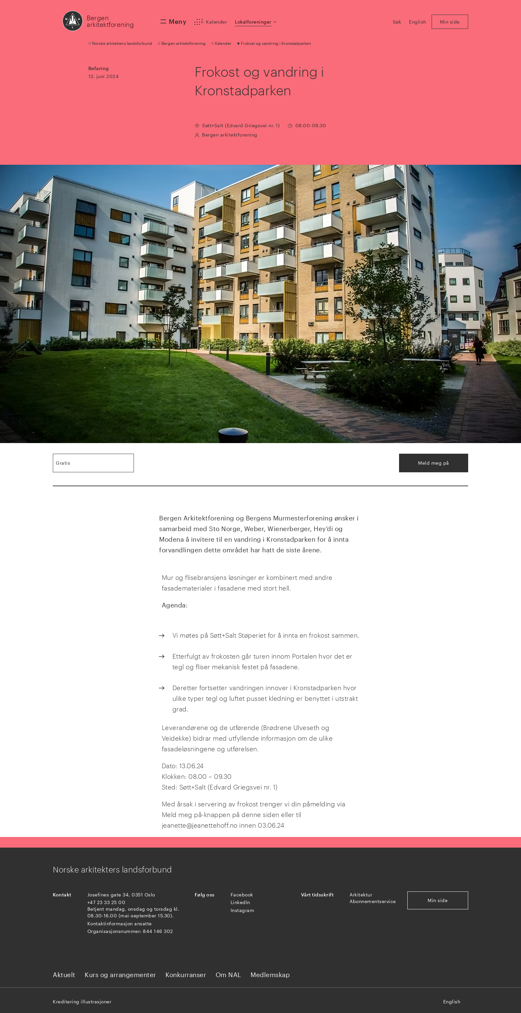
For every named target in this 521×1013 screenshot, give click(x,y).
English (452, 1001)
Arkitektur (361, 894)
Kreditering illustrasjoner (82, 1001)
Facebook (242, 894)
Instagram (243, 910)
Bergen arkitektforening (110, 21)
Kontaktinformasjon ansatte (119, 923)
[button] (256, 22)
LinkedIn (240, 902)
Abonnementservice (373, 901)
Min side (438, 900)
